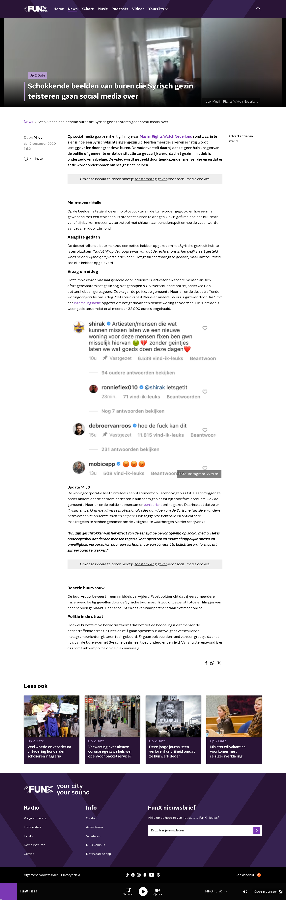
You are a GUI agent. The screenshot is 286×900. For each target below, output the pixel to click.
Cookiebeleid (245, 875)
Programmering (35, 818)
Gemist (29, 853)
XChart (87, 9)
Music (103, 9)
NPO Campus (95, 845)
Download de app (98, 853)
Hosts (28, 836)
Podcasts (120, 9)
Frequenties (32, 827)
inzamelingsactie (87, 303)
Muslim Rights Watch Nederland (166, 137)
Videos (138, 9)
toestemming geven (151, 179)
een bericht (153, 505)
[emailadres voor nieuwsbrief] (205, 830)
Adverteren (94, 827)
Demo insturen (34, 845)
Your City (158, 9)
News (72, 9)
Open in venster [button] (268, 891)
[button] (128, 891)
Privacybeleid (70, 875)
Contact (92, 818)
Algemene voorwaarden (41, 875)
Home (59, 9)
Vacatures (93, 836)
